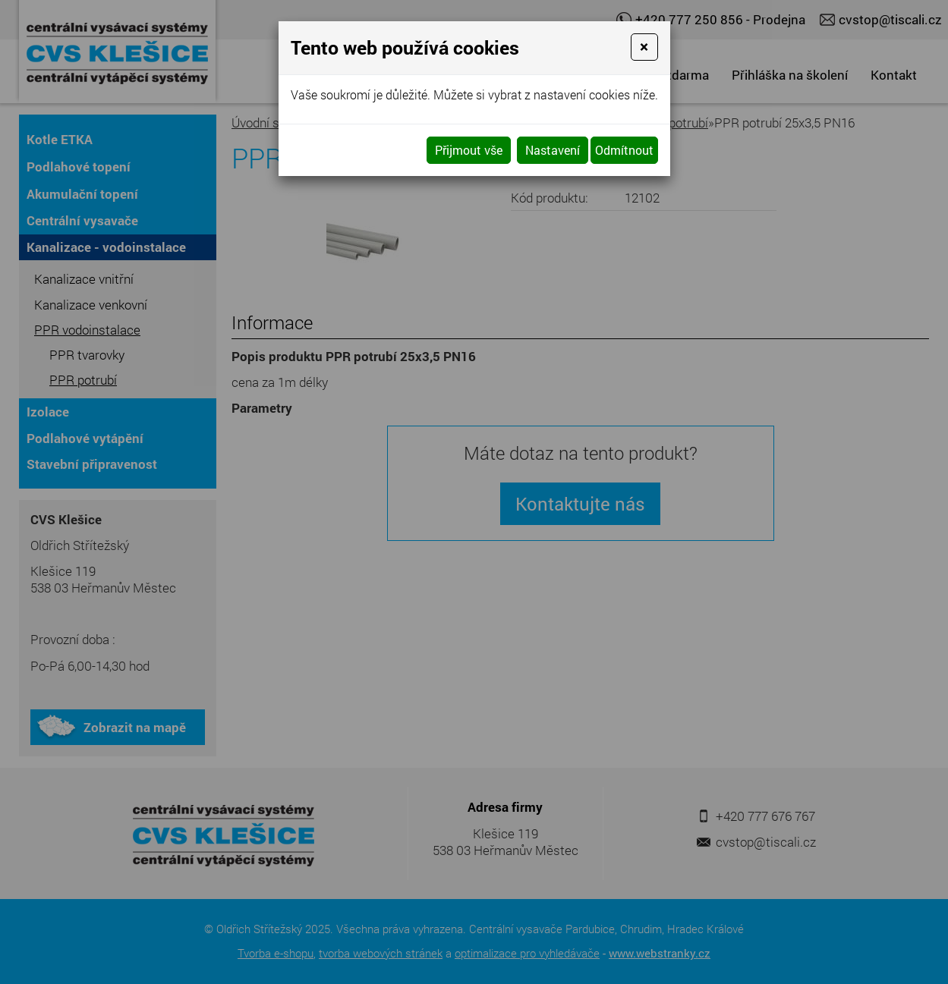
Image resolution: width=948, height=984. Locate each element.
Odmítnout (624, 150)
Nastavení (552, 150)
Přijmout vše (468, 150)
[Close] (644, 47)
